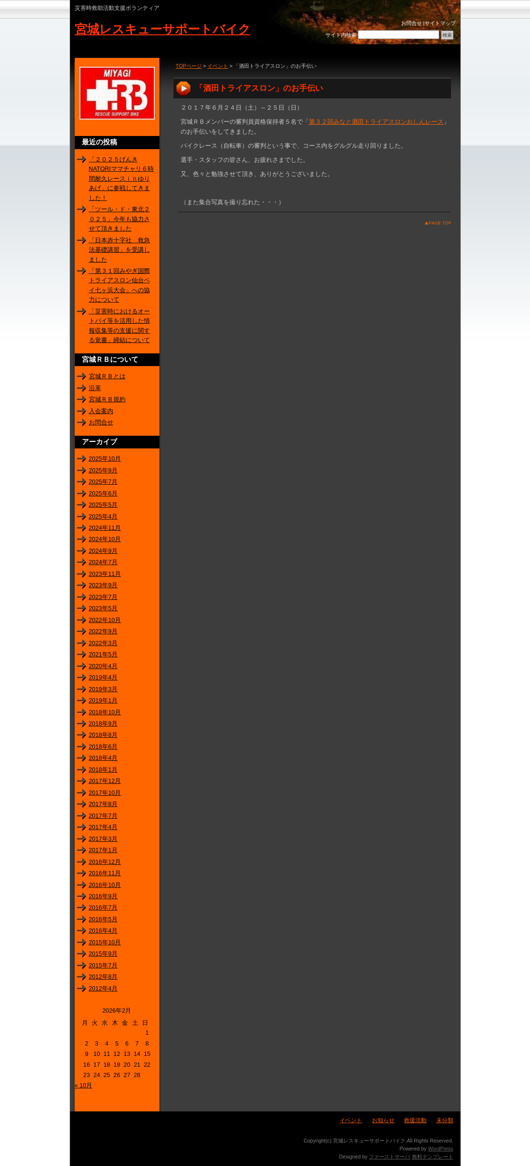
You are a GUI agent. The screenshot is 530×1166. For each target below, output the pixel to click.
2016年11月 (105, 873)
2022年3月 (103, 643)
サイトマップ (440, 23)
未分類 (444, 1120)
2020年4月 (103, 666)
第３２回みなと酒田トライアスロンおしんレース (376, 121)
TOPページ (189, 66)
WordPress (440, 1148)
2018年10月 (105, 712)
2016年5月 (103, 919)
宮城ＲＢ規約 (107, 399)
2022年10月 (105, 619)
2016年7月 (103, 907)
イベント (217, 66)
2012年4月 (103, 988)
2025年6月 (103, 493)
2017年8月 (103, 803)
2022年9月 (103, 631)
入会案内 (101, 411)
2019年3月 (103, 689)
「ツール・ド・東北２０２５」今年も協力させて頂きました (119, 219)
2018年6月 (103, 746)
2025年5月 (103, 504)
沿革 (95, 387)
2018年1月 (103, 769)
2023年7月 (103, 596)
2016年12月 (105, 861)
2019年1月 (103, 700)
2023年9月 (103, 585)
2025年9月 (103, 470)
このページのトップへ (438, 222)
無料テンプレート (432, 1156)
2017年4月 (103, 827)
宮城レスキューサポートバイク (163, 29)
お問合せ (411, 23)
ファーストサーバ (389, 1156)
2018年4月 (103, 757)
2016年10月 (105, 884)
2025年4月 (103, 516)
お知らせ (383, 1120)
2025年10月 (105, 458)
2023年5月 (103, 608)
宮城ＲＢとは (107, 376)
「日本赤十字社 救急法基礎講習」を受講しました (119, 250)
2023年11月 (105, 573)
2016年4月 (103, 930)
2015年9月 (103, 953)
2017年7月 (103, 815)
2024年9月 (103, 550)
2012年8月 (103, 976)
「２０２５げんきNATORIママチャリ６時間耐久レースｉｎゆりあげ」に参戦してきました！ (121, 178)
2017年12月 (105, 780)
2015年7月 (103, 965)
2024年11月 (105, 527)
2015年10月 (105, 942)
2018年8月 (103, 734)
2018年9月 (103, 723)
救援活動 (415, 1120)
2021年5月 (103, 654)
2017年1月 (103, 850)
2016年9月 (103, 896)
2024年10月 (105, 539)
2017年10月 (105, 792)
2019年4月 (103, 677)
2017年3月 (103, 838)
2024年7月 (103, 562)
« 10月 (84, 1085)
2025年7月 (103, 481)
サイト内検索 (340, 35)
